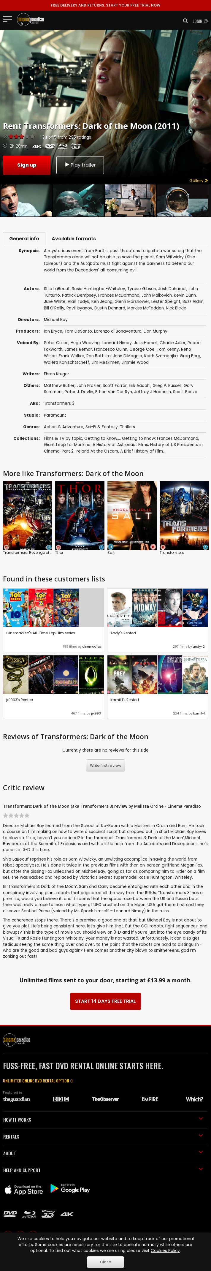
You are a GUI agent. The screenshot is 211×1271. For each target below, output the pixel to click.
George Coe (142, 350)
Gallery (198, 181)
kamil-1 (199, 714)
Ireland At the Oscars (97, 452)
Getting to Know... (102, 439)
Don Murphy (155, 332)
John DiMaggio (127, 357)
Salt (111, 553)
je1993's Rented (19, 701)
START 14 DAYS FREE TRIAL (105, 1002)
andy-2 (199, 648)
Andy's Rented (123, 634)
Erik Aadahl (139, 387)
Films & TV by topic (63, 439)
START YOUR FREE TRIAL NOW (105, 5)
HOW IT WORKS (103, 1120)
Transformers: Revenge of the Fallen (35, 553)
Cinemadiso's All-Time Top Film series (40, 634)
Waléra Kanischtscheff (66, 363)
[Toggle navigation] (9, 18)
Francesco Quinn (110, 350)
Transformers (172, 553)
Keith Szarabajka (161, 357)
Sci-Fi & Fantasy (101, 428)
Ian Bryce (53, 332)
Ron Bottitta (98, 357)
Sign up (26, 164)
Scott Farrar (115, 387)
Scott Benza (185, 393)
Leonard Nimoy (117, 344)
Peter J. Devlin (79, 393)
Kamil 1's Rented (124, 701)
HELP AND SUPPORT (103, 1171)
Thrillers (127, 428)
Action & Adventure (63, 428)
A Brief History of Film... (143, 452)
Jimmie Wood (135, 363)
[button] (184, 20)
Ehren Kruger (56, 375)
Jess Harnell (146, 344)
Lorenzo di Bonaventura (118, 332)
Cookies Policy (165, 1250)
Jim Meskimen (105, 363)
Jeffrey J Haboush (152, 393)
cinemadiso (92, 648)
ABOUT (103, 1154)
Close (105, 1261)
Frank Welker (71, 357)
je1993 (96, 714)
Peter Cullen (56, 344)
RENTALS (103, 1137)
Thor (59, 553)
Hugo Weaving (85, 344)
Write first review (105, 766)
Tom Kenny (168, 350)
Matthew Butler (59, 387)
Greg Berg (190, 357)
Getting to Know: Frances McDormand (160, 439)
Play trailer (80, 164)
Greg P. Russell (167, 387)
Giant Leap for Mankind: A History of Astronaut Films (96, 446)
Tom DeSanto (78, 332)
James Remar (78, 350)
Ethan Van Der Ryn (113, 393)
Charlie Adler (172, 344)
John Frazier (89, 387)
